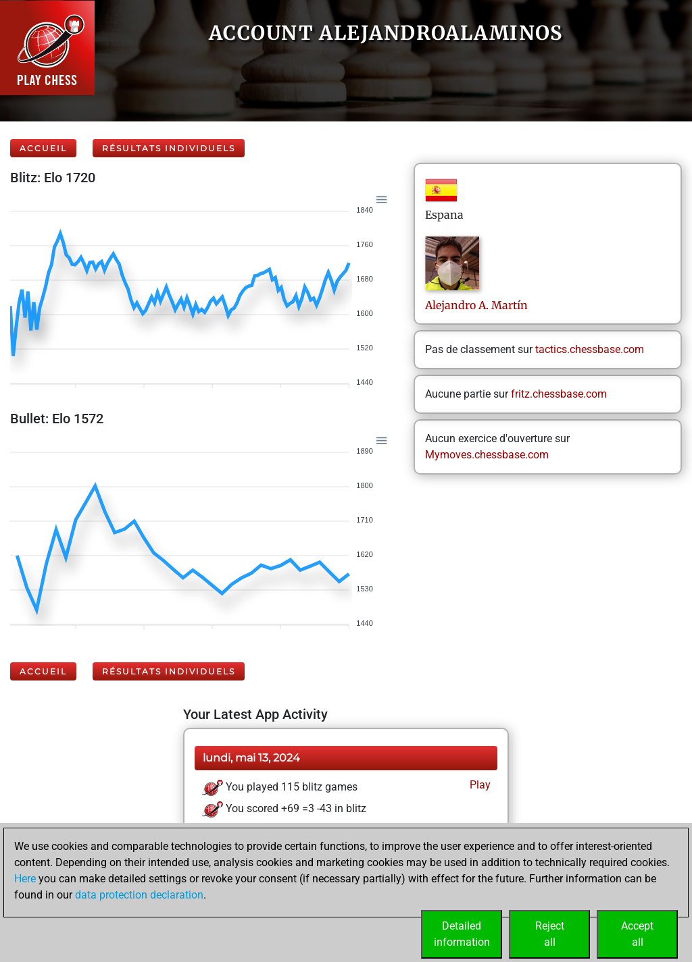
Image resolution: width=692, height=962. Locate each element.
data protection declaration (139, 894)
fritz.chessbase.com (559, 394)
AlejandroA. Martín (476, 305)
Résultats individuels (168, 148)
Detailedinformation (462, 933)
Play (479, 784)
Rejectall (549, 933)
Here (25, 878)
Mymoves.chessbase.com (487, 454)
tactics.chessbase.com (589, 349)
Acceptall (637, 933)
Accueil (43, 148)
